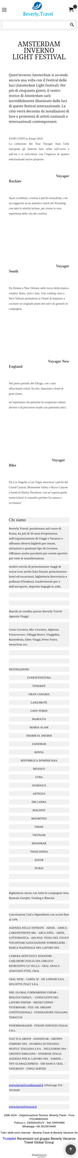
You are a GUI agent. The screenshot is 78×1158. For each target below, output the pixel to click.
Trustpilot (9, 1138)
